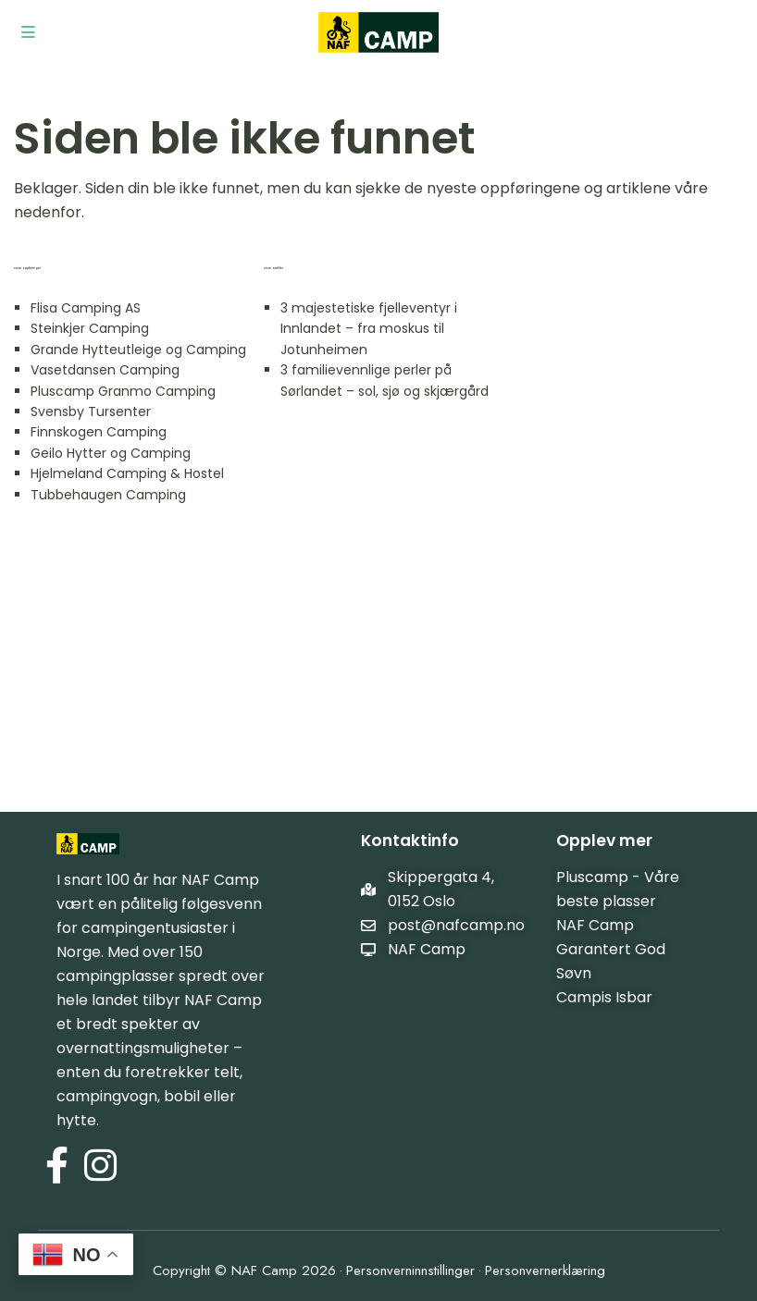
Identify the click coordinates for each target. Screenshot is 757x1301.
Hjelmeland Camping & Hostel (127, 473)
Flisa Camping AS (86, 308)
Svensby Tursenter (91, 411)
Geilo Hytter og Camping (111, 453)
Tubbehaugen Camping (108, 494)
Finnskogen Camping (99, 432)
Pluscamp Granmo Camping (123, 391)
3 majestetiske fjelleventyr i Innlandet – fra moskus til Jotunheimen (368, 329)
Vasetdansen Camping (105, 370)
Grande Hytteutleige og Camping (138, 349)
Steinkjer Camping (90, 328)
